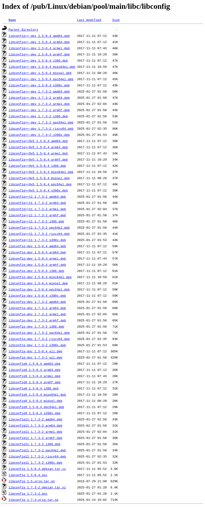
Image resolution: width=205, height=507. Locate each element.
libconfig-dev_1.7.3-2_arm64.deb (37, 308)
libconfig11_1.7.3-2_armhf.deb (35, 438)
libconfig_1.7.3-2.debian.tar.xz (37, 487)
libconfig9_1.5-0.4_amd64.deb (34, 363)
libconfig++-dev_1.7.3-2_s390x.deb (39, 135)
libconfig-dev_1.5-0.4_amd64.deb (37, 246)
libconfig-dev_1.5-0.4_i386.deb (36, 271)
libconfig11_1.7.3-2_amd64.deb (35, 419)
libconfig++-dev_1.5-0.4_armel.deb (39, 48)
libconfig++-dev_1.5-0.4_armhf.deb (39, 54)
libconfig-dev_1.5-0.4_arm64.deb (37, 252)
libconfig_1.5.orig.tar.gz (32, 481)
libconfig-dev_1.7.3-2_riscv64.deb (39, 339)
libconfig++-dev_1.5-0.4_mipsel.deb (40, 73)
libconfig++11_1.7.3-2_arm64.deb (37, 203)
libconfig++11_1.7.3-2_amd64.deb (37, 196)
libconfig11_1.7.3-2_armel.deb (35, 431)
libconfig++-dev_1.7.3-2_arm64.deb (39, 97)
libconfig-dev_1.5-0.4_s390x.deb (37, 295)
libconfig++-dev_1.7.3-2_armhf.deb (39, 110)
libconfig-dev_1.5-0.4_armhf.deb (37, 264)
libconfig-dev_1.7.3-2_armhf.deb (37, 320)
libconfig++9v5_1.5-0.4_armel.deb (38, 153)
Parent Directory (23, 29)
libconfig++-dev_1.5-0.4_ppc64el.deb (41, 79)
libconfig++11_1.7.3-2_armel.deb (37, 209)
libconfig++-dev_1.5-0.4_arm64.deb (39, 42)
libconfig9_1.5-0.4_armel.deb (34, 376)
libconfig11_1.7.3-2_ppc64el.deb (37, 450)
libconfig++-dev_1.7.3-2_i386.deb (38, 116)
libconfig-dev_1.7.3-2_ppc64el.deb (39, 332)
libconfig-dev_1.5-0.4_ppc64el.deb (39, 289)
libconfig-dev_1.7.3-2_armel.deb (37, 314)
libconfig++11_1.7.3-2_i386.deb (36, 221)
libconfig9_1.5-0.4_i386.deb (34, 388)
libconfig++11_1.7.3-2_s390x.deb (37, 240)
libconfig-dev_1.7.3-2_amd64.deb (37, 302)
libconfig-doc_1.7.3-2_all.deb (35, 357)
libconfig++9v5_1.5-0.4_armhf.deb (38, 159)
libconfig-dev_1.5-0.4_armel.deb (37, 258)
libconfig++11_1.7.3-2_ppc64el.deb (39, 227)
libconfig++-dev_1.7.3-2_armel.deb (39, 104)
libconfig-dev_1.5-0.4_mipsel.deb (38, 283)
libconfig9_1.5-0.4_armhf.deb (34, 382)
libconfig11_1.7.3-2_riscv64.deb (37, 456)
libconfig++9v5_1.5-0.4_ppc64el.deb (40, 184)
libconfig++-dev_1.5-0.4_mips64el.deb (42, 66)
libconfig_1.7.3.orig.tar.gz (34, 499)
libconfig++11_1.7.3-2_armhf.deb (37, 215)
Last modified (89, 20)
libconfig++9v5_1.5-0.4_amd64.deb (38, 141)
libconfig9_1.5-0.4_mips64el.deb (37, 394)
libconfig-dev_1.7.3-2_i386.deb (36, 326)
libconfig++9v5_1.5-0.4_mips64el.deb (41, 172)
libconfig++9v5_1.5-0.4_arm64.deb (38, 147)
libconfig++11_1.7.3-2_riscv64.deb (39, 233)
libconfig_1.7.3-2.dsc (28, 493)
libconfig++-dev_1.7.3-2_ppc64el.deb (41, 122)
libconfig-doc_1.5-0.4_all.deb (35, 351)
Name (12, 20)
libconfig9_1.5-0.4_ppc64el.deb (36, 407)
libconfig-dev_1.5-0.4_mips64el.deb (40, 277)
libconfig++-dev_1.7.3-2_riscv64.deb (41, 128)
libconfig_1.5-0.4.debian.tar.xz (37, 469)
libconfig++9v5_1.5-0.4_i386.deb (37, 165)
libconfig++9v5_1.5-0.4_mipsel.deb (39, 178)
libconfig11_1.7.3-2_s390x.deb (35, 462)
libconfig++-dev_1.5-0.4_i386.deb (38, 60)
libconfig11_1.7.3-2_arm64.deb (35, 425)
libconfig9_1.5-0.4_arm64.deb (34, 370)
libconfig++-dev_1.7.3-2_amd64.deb (39, 91)
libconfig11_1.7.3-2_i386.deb (34, 444)
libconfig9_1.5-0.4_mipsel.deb (35, 401)
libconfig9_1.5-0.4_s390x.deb (34, 413)
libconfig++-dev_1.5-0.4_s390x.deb (39, 85)
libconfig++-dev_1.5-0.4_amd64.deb (39, 36)
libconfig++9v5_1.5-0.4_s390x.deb (38, 190)
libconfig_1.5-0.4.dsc (28, 475)
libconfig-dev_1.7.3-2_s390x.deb (37, 345)
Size (116, 20)
